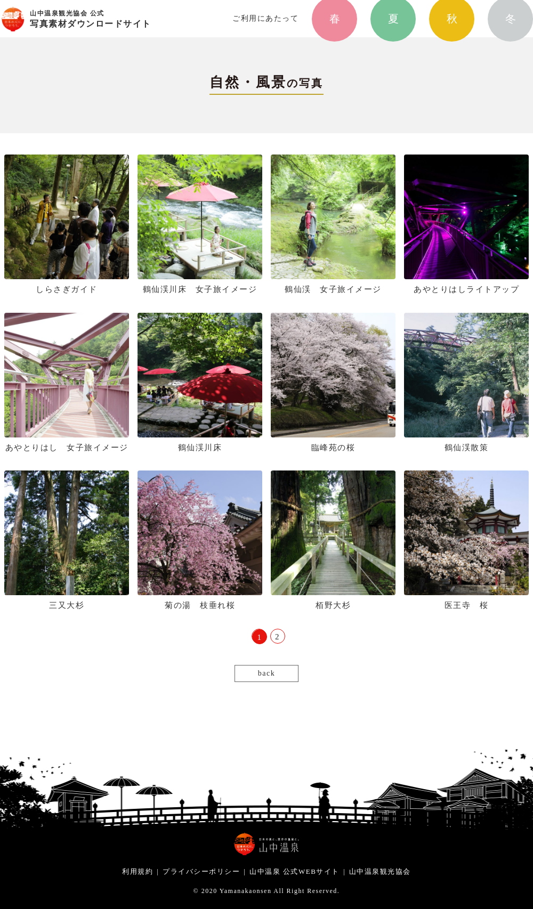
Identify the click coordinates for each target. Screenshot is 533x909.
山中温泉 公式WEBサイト (294, 871)
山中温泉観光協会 (380, 871)
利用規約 (137, 871)
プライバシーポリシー (201, 871)
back (266, 673)
